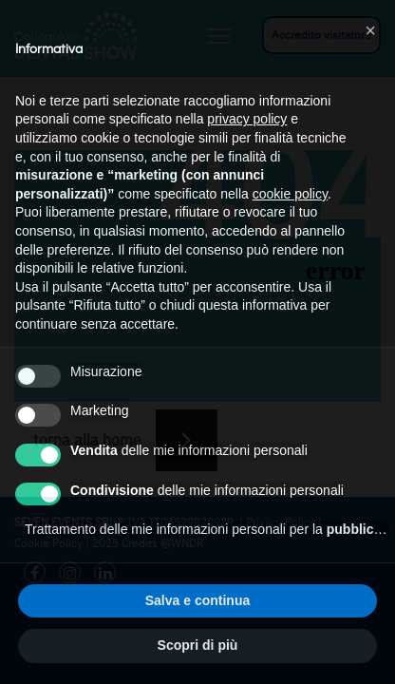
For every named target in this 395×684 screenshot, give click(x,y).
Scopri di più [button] (198, 645)
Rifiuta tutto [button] (106, 600)
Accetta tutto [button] (288, 600)
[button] (370, 30)
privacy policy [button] (247, 118)
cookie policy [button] (290, 193)
